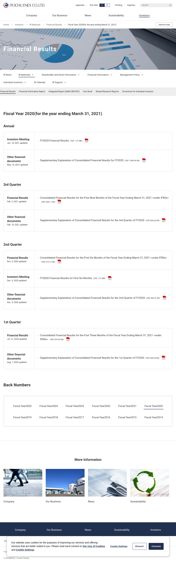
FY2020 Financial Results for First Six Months (75, 278)
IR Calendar (39, 82)
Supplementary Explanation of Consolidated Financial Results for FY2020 (93, 160)
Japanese (79, 5)
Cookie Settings (25, 549)
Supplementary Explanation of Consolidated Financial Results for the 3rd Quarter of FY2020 (103, 220)
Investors (19, 25)
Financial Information (100, 74)
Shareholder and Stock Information (61, 74)
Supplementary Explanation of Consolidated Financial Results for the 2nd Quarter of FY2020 (103, 297)
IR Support (59, 82)
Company (20, 529)
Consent (156, 546)
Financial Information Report (32, 91)
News (88, 529)
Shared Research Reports (107, 91)
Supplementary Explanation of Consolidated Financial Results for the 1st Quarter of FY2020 (102, 357)
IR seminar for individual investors (137, 91)
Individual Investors (15, 82)
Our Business (54, 529)
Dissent (139, 546)
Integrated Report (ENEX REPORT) (64, 91)
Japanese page (164, 25)
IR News (7, 74)
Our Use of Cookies (94, 546)
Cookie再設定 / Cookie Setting (16, 558)
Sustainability (121, 529)
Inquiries (131, 5)
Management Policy (132, 74)
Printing (118, 5)
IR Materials (34, 25)
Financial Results (54, 25)
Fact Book (87, 91)
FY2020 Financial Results (64, 140)
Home (6, 25)
